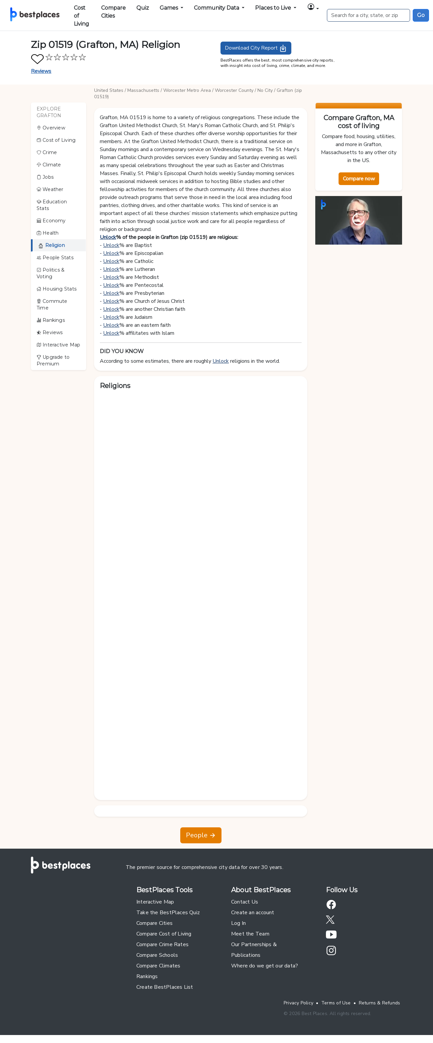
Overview (51, 128)
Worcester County (234, 90)
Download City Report (256, 48)
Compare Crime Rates (162, 944)
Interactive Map (58, 345)
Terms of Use (336, 1003)
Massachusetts (143, 90)
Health (48, 233)
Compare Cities (113, 12)
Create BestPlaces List (164, 987)
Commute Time (52, 304)
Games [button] (169, 8)
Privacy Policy (298, 1003)
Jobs (45, 177)
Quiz (142, 8)
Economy (51, 221)
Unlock (108, 237)
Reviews (41, 71)
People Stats (55, 258)
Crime (47, 152)
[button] (313, 8)
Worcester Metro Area (187, 90)
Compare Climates (158, 965)
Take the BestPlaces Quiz (168, 912)
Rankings (51, 320)
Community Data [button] (217, 8)
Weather (50, 189)
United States (108, 90)
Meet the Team (250, 934)
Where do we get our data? (264, 965)
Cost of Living (81, 16)
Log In (238, 923)
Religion (51, 245)
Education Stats (52, 205)
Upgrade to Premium (53, 360)
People (201, 835)
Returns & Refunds (379, 1003)
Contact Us (244, 902)
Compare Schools (157, 955)
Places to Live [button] (273, 8)
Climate (49, 165)
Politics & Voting (51, 273)
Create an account (252, 912)
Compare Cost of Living (164, 934)
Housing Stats (56, 289)
